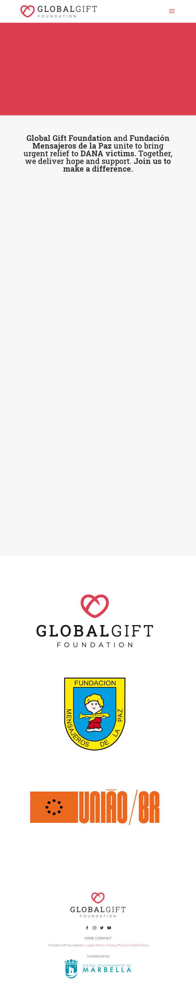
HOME (89, 938)
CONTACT (104, 938)
